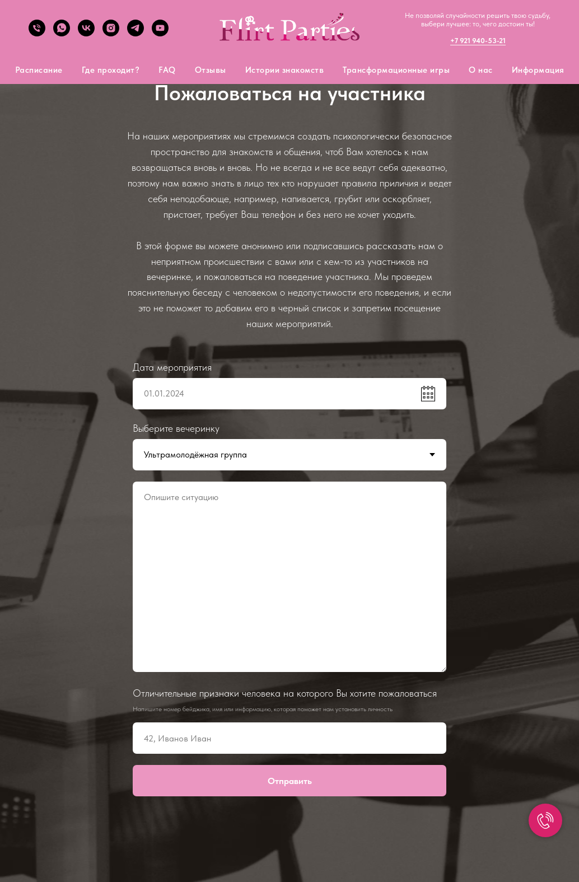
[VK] (86, 33)
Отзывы (210, 70)
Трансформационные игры (396, 70)
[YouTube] (160, 33)
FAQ (167, 70)
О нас (481, 70)
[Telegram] (135, 33)
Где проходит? (111, 70)
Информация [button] (538, 70)
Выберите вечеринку (176, 428)
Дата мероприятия (172, 367)
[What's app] (61, 33)
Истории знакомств (284, 70)
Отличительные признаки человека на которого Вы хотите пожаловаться (285, 693)
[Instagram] (110, 33)
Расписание (39, 70)
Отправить (290, 781)
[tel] (37, 33)
